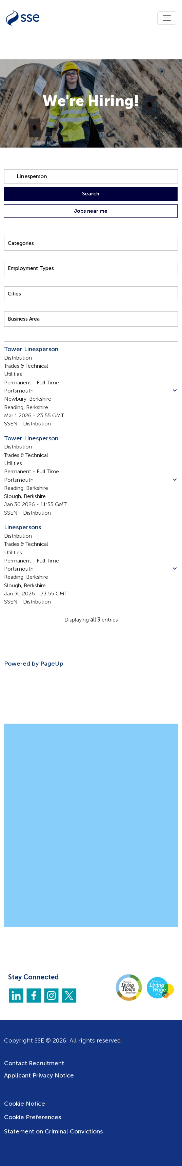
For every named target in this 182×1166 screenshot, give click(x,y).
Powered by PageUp (33, 663)
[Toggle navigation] (166, 18)
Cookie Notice (24, 1103)
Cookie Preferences (32, 1117)
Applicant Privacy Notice (39, 1075)
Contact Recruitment (34, 1063)
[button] (174, 391)
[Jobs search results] (91, 496)
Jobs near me (90, 211)
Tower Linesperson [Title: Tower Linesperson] (31, 349)
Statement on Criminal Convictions (53, 1131)
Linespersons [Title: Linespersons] (22, 527)
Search (90, 194)
